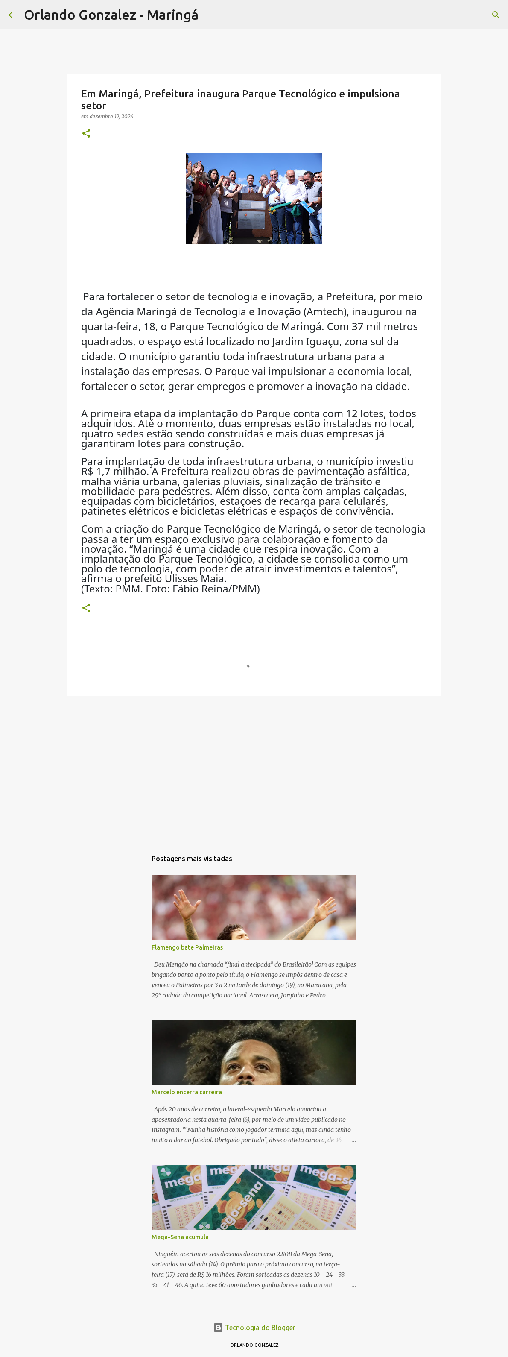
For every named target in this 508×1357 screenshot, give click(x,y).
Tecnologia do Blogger (254, 1327)
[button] (86, 134)
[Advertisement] (254, 768)
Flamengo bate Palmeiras (187, 947)
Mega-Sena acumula (180, 1237)
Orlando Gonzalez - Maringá (111, 14)
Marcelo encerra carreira (187, 1092)
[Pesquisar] (210, 15)
